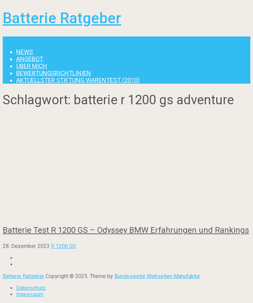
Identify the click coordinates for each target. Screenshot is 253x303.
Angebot (29, 58)
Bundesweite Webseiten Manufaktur (157, 276)
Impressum (29, 294)
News (24, 51)
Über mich (31, 66)
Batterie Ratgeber (62, 18)
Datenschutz (31, 288)
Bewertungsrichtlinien (53, 73)
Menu (9, 39)
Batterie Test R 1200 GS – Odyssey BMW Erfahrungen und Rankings (126, 230)
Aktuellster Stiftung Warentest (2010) (78, 80)
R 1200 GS (63, 246)
